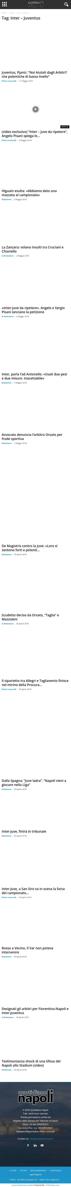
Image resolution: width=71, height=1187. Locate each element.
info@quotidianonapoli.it (41, 1138)
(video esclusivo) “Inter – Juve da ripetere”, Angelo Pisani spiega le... (35, 134)
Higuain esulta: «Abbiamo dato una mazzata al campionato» (29, 193)
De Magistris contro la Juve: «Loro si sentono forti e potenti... (29, 548)
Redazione (6, 199)
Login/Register (35, 1174)
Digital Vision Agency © (50, 1179)
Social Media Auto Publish (23, 1185)
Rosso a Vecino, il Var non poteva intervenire (27, 950)
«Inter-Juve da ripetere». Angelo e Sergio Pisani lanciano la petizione (33, 310)
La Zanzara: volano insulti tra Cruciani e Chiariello (32, 249)
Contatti (23, 1170)
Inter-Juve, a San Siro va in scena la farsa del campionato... (33, 891)
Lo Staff (13, 1170)
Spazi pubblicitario (38, 1170)
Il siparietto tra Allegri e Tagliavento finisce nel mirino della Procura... (35, 683)
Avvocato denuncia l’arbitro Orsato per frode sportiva (32, 436)
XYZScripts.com (52, 1185)
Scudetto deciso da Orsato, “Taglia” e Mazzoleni (30, 617)
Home (4, 13)
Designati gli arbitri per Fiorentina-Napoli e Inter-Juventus (35, 1011)
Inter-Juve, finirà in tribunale (24, 831)
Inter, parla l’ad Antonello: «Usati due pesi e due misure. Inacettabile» (34, 376)
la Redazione (8, 255)
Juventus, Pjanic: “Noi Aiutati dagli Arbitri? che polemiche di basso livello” (34, 74)
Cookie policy (55, 1170)
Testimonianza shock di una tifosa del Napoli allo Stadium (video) (31, 1063)
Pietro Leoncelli (9, 81)
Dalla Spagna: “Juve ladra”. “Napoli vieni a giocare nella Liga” (34, 782)
